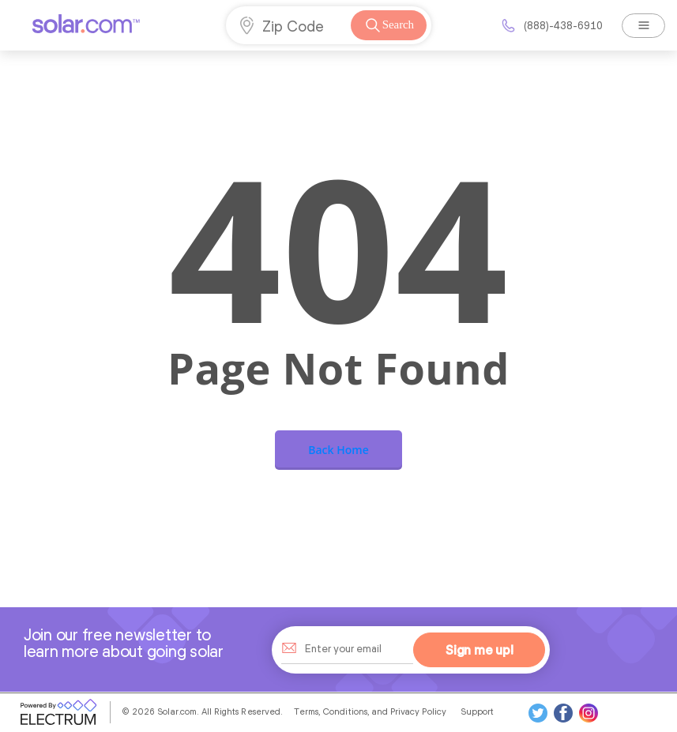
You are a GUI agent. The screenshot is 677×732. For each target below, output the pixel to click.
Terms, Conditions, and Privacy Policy (370, 711)
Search (388, 25)
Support (477, 711)
